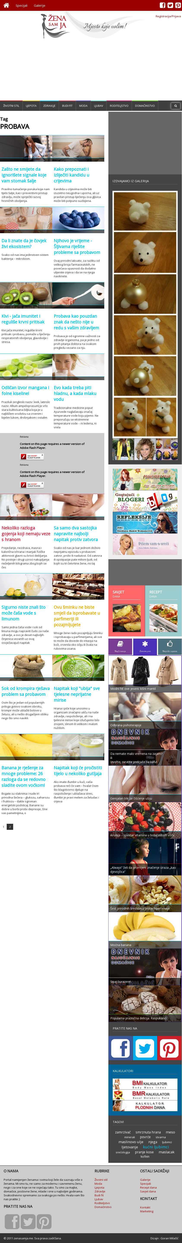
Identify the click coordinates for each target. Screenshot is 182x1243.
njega (152, 1141)
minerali (129, 1137)
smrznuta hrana (148, 1132)
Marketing (146, 1211)
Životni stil (11, 106)
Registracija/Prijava (168, 16)
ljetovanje (130, 1146)
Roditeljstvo (119, 106)
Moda (83, 106)
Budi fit (67, 106)
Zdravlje (49, 106)
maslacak (166, 1151)
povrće (145, 1137)
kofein (145, 1156)
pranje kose (144, 1152)
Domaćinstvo (145, 106)
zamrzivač (123, 1132)
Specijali (21, 5)
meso (170, 1132)
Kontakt (145, 1207)
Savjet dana (148, 1191)
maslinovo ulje (131, 1141)
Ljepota (31, 106)
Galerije (39, 5)
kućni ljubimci (156, 1146)
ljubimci (167, 1142)
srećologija (123, 1152)
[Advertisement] (91, 70)
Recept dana (148, 1187)
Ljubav (98, 106)
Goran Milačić (169, 1238)
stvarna (161, 1137)
